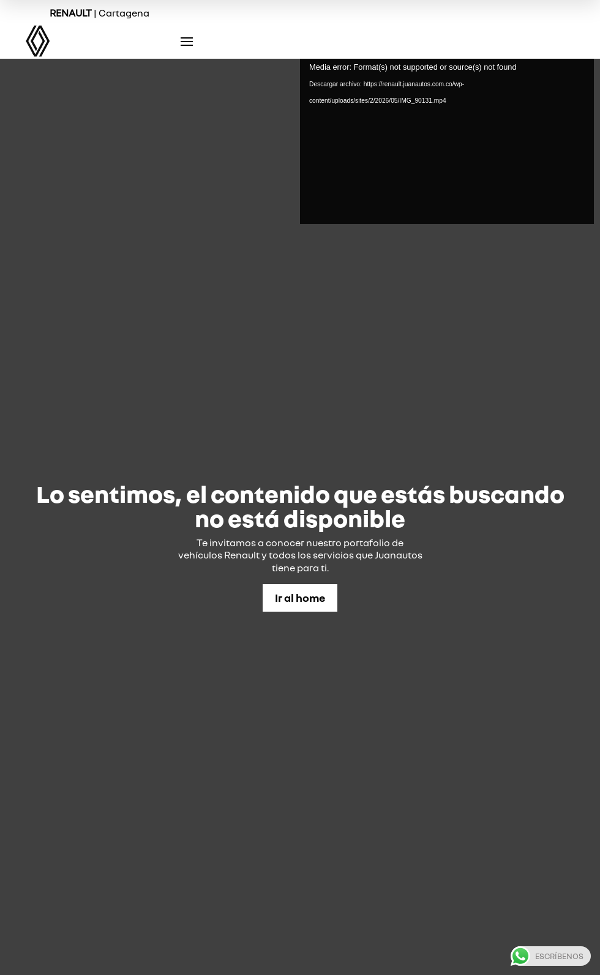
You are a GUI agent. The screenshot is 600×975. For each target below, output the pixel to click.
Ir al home (300, 597)
